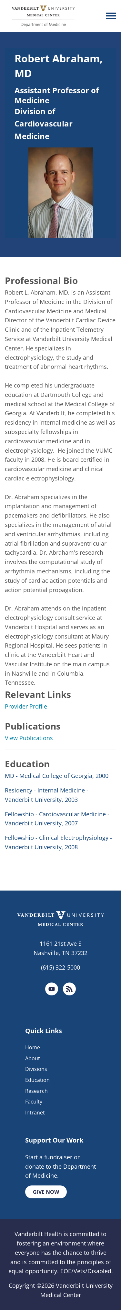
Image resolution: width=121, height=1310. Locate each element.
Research (36, 1090)
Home (32, 1047)
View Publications (29, 738)
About (32, 1058)
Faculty (33, 1101)
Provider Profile (26, 706)
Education (37, 1079)
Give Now (46, 1191)
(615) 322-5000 (60, 967)
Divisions (36, 1069)
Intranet (35, 1112)
